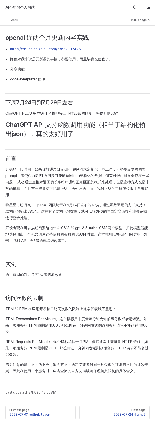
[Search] (134, 7)
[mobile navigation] (147, 7)
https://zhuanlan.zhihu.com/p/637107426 (45, 49)
